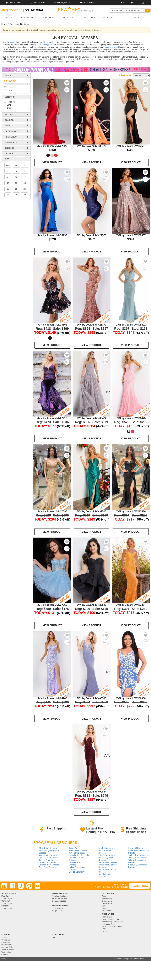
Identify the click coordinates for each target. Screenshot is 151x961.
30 (25, 195)
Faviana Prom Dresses (49, 865)
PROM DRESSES (28, 18)
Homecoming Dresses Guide (113, 922)
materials (11, 142)
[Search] (148, 11)
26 (8, 195)
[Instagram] (4, 886)
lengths (10, 97)
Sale (103, 906)
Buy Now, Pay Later (63, 3)
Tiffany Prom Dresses (137, 858)
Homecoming (107, 899)
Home (4, 24)
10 (16, 177)
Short (9, 108)
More (137, 18)
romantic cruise (110, 47)
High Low (11, 102)
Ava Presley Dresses (48, 855)
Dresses (14, 24)
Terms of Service (7, 950)
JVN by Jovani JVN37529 (52, 146)
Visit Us (4, 938)
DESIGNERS (109, 18)
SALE (125, 18)
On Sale (10, 87)
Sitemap (105, 931)
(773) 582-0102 (58, 908)
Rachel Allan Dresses (108, 862)
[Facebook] (12, 886)
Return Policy (6, 945)
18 (25, 183)
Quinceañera (107, 901)
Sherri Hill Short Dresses (138, 850)
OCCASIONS (90, 18)
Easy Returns (38, 3)
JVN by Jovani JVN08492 (131, 324)
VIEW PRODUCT (52, 162)
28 (16, 195)
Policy (3, 959)
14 (8, 183)
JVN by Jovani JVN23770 (91, 324)
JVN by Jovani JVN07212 (52, 418)
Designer (24, 24)
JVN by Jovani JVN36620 (91, 605)
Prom (104, 896)
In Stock (10, 90)
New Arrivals (107, 903)
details (9, 153)
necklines (11, 137)
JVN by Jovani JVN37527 (131, 146)
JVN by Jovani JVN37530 (131, 511)
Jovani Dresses (75, 848)
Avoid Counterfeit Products (112, 927)
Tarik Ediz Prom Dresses (138, 855)
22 (16, 189)
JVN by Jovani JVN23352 (52, 324)
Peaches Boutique (122, 959)
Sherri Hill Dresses (136, 848)
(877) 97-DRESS (58, 911)
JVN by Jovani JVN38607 (131, 235)
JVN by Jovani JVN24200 (52, 698)
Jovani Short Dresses (78, 850)
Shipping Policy (7, 947)
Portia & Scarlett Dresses (106, 851)
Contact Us (5, 940)
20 (8, 189)
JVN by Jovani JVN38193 (52, 235)
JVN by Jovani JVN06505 (91, 698)
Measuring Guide (108, 924)
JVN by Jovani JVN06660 (131, 698)
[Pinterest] (29, 886)
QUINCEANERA (70, 18)
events (9, 125)
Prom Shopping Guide (110, 919)
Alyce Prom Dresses (48, 848)
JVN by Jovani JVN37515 (91, 511)
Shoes (104, 908)
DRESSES (9, 18)
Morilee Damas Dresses (79, 872)
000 (7, 165)
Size (7, 159)
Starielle (131, 853)
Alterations (5, 942)
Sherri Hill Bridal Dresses (105, 875)
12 (25, 177)
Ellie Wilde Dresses (47, 862)
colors (9, 120)
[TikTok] (21, 886)
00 (16, 165)
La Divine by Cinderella (79, 855)
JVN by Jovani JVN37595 (52, 511)
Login (54, 938)
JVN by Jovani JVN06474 (91, 418)
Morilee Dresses (106, 848)
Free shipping (87, 3)
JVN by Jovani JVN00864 (91, 791)
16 (16, 183)
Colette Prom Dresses (48, 860)
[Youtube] (37, 886)
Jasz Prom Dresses (47, 867)
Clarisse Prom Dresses (49, 858)
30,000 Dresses (14, 3)
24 (25, 189)
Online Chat (34, 10)
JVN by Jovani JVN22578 (91, 235)
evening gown (47, 45)
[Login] (143, 2)
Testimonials (6, 952)
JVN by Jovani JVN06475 (131, 418)
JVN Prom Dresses (77, 853)
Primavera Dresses (107, 855)
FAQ (103, 929)
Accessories (106, 911)
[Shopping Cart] (132, 2)
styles (9, 114)
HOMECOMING (50, 18)
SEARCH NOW (139, 886)
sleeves (9, 148)
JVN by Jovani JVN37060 (52, 605)
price (8, 75)
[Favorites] (122, 2)
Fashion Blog (107, 917)
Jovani (12, 42)
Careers (4, 954)
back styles (12, 131)
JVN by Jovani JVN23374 (131, 605)
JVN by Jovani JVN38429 (91, 146)
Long (9, 105)
